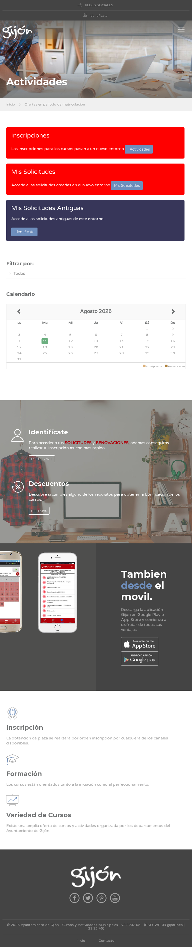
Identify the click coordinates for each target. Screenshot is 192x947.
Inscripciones (30, 135)
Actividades (139, 149)
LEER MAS (39, 511)
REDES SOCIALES (99, 5)
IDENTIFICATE (42, 459)
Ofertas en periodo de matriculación (54, 104)
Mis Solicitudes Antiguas (47, 208)
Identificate (99, 16)
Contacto (106, 940)
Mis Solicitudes (33, 172)
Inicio (10, 104)
